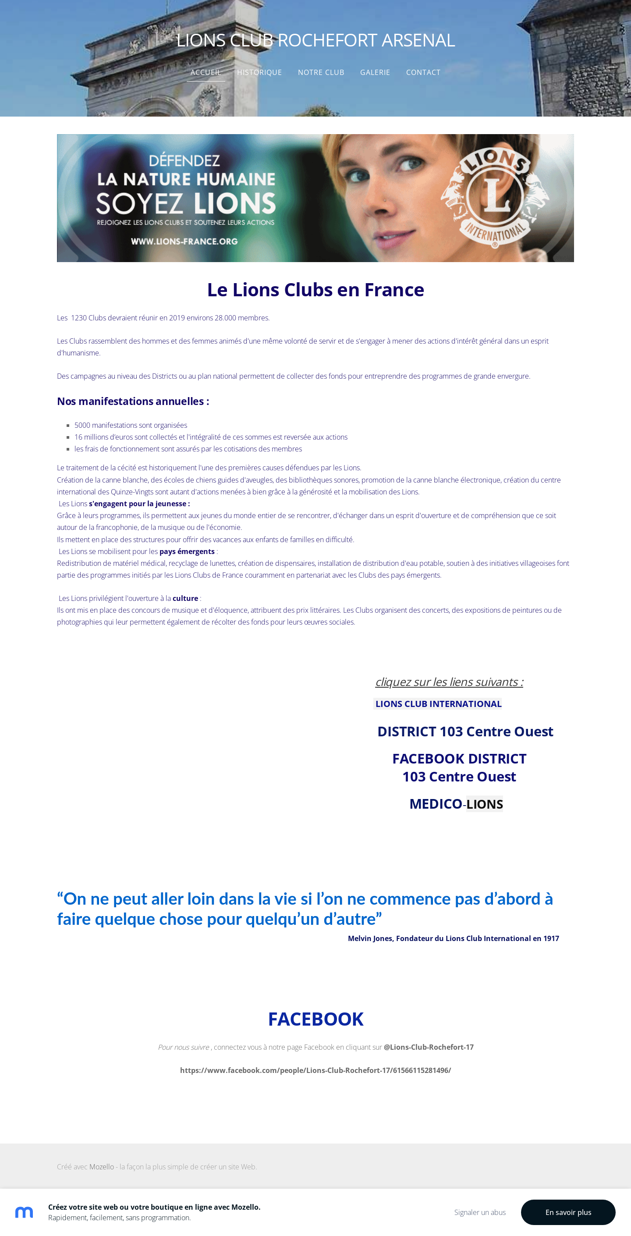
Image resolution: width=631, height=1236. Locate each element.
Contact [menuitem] (423, 72)
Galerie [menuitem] (375, 72)
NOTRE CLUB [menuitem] (321, 72)
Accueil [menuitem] (206, 72)
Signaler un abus (480, 1212)
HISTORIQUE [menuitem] (259, 72)
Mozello (101, 1167)
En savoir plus (569, 1212)
